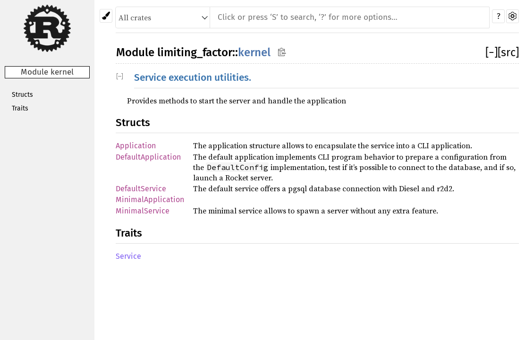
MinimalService (143, 210)
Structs (22, 95)
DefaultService (141, 188)
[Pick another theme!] (106, 16)
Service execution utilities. (192, 78)
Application (136, 145)
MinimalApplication (150, 199)
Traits (20, 108)
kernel (254, 52)
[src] (508, 52)
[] (491, 52)
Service (128, 256)
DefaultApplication (148, 157)
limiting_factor (194, 52)
